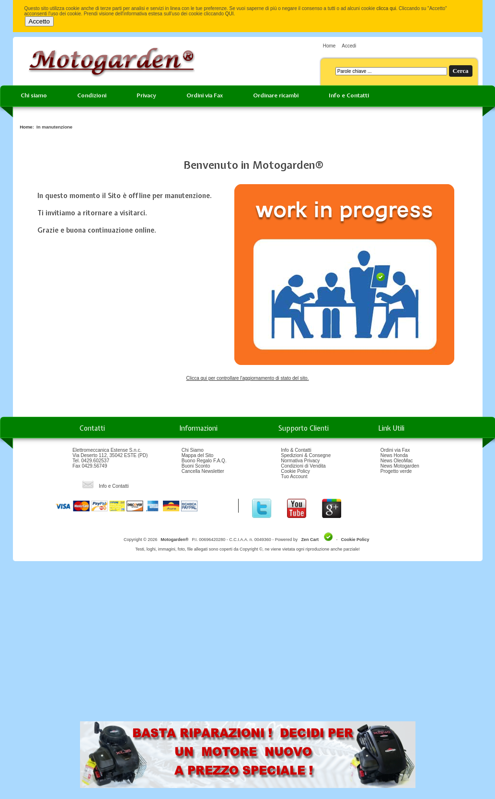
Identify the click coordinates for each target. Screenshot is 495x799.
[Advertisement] (248, 644)
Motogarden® (174, 539)
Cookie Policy (295, 471)
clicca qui (386, 8)
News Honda (394, 455)
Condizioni (91, 95)
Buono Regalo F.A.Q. (204, 460)
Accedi (349, 45)
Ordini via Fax (204, 95)
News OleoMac (396, 460)
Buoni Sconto (196, 466)
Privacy (146, 95)
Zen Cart (310, 539)
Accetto (39, 21)
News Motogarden (399, 466)
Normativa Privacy (300, 460)
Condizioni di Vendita (303, 466)
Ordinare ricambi (276, 95)
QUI (229, 13)
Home (329, 45)
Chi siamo (34, 95)
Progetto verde (396, 471)
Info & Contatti (296, 450)
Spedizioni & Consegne (306, 455)
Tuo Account (294, 476)
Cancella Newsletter (203, 471)
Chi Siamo (193, 450)
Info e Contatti (349, 95)
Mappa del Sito (198, 455)
